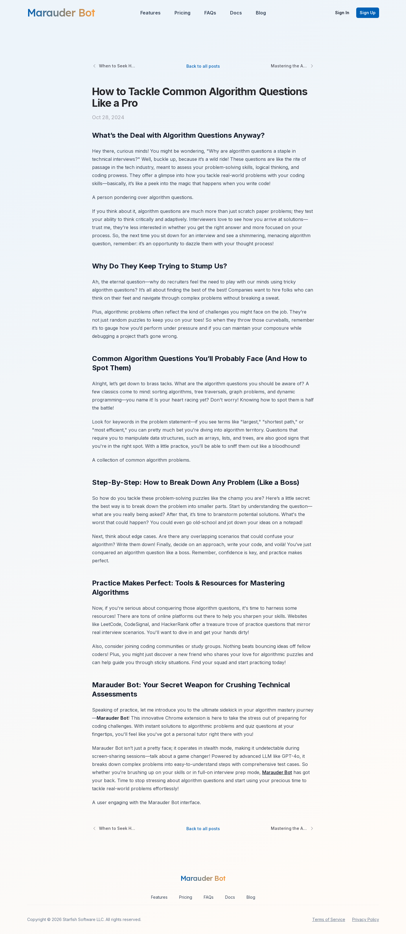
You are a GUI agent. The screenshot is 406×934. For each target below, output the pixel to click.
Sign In (342, 12)
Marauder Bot (277, 772)
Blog (261, 13)
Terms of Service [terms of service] (328, 919)
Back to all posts (203, 66)
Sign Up (368, 12)
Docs (236, 13)
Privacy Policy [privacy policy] (365, 919)
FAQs (210, 13)
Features (150, 13)
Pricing (182, 13)
